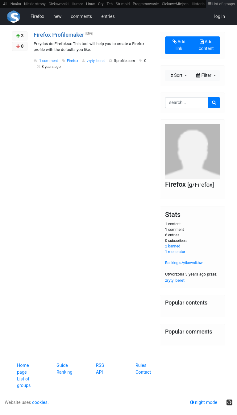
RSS (100, 365)
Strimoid (123, 4)
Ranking (64, 372)
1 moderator (175, 252)
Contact (143, 372)
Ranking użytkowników (184, 263)
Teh (110, 4)
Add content (206, 45)
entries (108, 16)
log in (219, 16)
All (5, 4)
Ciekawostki (59, 4)
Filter (204, 75)
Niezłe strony (35, 4)
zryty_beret (96, 61)
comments (81, 16)
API (99, 372)
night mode (203, 402)
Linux (90, 4)
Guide (62, 365)
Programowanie (146, 4)
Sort (177, 75)
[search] (214, 102)
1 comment (48, 61)
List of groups (221, 4)
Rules (140, 365)
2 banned (172, 246)
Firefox (37, 16)
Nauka (15, 4)
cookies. (40, 402)
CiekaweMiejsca (175, 4)
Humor (77, 4)
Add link (179, 45)
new (57, 16)
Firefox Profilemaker (59, 34)
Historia (198, 4)
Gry (100, 4)
